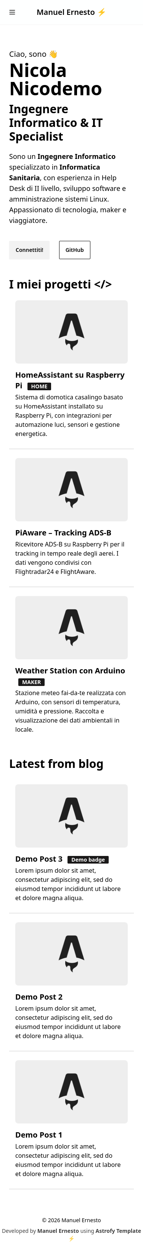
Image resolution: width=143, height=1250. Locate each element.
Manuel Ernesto (58, 1230)
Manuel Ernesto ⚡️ (71, 12)
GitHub (75, 249)
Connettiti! (29, 249)
